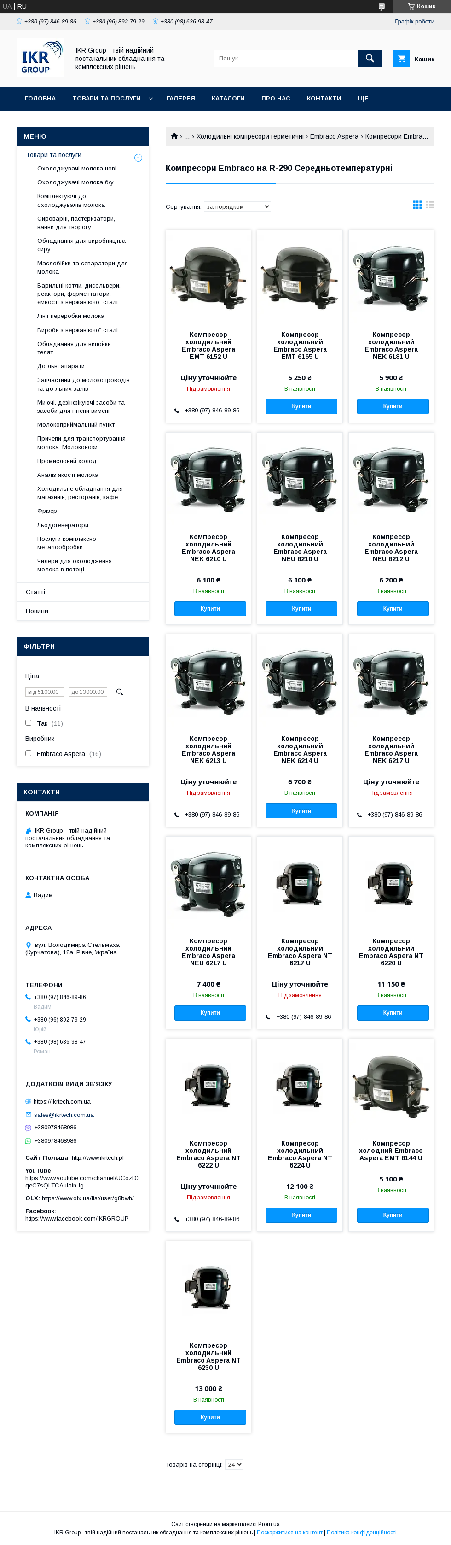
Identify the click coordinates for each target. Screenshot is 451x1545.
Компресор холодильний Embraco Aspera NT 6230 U (208, 1356)
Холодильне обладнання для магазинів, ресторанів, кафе (80, 492)
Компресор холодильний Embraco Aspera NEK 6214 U (300, 749)
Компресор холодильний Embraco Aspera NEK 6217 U (391, 749)
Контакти (324, 98)
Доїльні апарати (61, 366)
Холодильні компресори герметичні (250, 136)
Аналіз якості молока (67, 474)
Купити (301, 406)
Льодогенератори (62, 525)
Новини (37, 611)
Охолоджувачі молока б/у (75, 182)
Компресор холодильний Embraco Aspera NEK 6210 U (208, 548)
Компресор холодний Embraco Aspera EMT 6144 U (391, 1151)
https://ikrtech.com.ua (62, 1101)
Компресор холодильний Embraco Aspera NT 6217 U (300, 952)
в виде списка (430, 206)
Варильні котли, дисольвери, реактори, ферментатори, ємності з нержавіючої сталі (79, 293)
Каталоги (228, 98)
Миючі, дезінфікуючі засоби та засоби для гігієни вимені (81, 406)
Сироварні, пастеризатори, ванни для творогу (76, 222)
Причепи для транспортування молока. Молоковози (81, 442)
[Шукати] (370, 58)
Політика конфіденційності (362, 1532)
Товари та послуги (106, 98)
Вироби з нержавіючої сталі (77, 330)
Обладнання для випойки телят (74, 348)
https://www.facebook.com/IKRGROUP (77, 1218)
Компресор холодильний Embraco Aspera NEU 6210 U (300, 548)
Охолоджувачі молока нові (76, 168)
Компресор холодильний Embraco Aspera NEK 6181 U (391, 345)
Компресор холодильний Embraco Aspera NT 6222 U (208, 1154)
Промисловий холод (67, 461)
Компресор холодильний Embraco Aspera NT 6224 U (300, 1154)
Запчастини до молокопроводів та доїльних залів (83, 384)
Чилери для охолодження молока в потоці (74, 565)
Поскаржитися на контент (290, 1532)
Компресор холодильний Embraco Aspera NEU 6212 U (391, 548)
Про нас (275, 98)
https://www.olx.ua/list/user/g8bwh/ (88, 1198)
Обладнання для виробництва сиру (81, 245)
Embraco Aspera (334, 136)
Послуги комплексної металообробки (67, 543)
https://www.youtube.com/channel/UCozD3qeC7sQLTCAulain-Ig (82, 1182)
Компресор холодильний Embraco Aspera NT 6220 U (391, 952)
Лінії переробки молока (70, 315)
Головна (40, 98)
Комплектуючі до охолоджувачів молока (71, 200)
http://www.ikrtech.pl (98, 1157)
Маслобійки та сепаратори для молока (82, 267)
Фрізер (47, 510)
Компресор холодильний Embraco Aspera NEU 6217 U (208, 952)
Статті (35, 592)
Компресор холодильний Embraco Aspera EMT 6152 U (208, 345)
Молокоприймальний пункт (76, 424)
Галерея (181, 98)
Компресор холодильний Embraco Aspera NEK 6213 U (208, 749)
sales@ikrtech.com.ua (64, 1114)
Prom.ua (269, 1524)
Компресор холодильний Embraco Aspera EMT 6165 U (300, 345)
